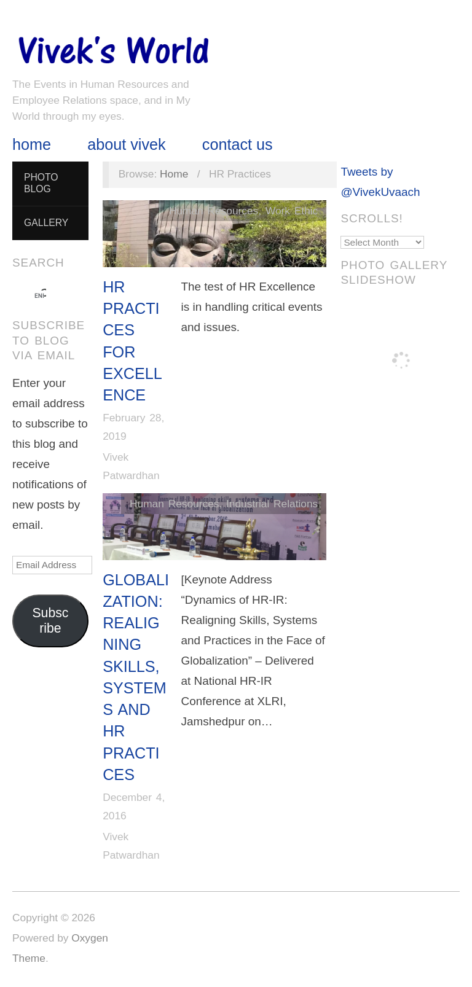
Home (31, 144)
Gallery (46, 222)
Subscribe (50, 621)
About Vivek (126, 144)
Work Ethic (292, 211)
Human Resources (213, 211)
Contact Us (237, 144)
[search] (39, 295)
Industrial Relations (272, 503)
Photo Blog (41, 183)
